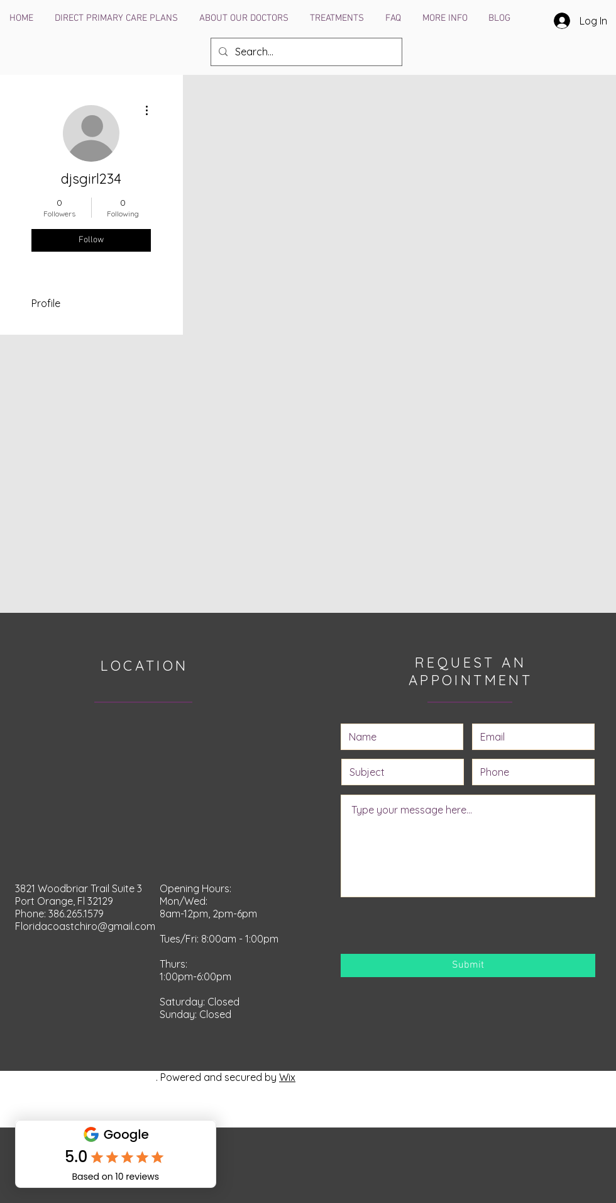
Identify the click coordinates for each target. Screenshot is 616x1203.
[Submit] (468, 965)
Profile (45, 303)
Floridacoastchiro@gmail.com (85, 926)
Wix (287, 1077)
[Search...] (305, 51)
